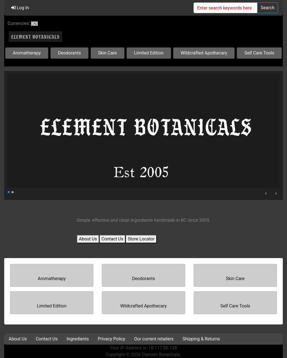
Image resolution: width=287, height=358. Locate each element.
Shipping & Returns (201, 339)
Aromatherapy (27, 53)
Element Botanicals (161, 354)
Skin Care (107, 53)
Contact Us (113, 239)
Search (267, 7)
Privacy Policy (111, 339)
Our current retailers (153, 339)
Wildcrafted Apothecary (204, 53)
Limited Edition (148, 53)
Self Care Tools (259, 53)
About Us (88, 239)
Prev (266, 193)
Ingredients (78, 339)
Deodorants (69, 53)
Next (276, 193)
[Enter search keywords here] (225, 8)
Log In (20, 7)
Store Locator (141, 239)
